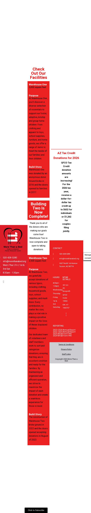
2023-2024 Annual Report (64, 330)
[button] (3, 281)
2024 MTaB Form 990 (62, 336)
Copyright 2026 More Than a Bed (66, 360)
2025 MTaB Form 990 (62, 334)
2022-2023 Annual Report (64, 332)
